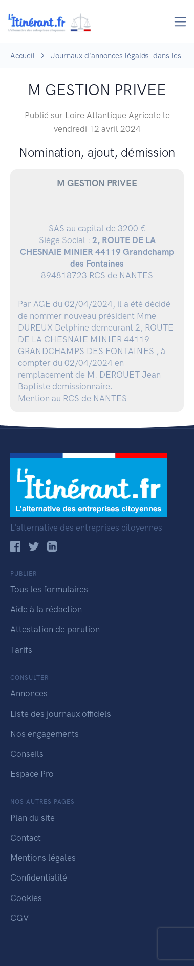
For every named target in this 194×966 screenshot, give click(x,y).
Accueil (22, 55)
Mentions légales (43, 857)
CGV (19, 918)
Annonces (29, 693)
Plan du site (32, 818)
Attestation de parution (55, 629)
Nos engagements (44, 734)
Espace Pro (32, 774)
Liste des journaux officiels (60, 714)
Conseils (27, 754)
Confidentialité (38, 877)
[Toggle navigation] (180, 22)
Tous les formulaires (49, 589)
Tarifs (21, 650)
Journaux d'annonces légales (100, 55)
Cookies (26, 898)
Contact (25, 837)
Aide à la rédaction (46, 609)
